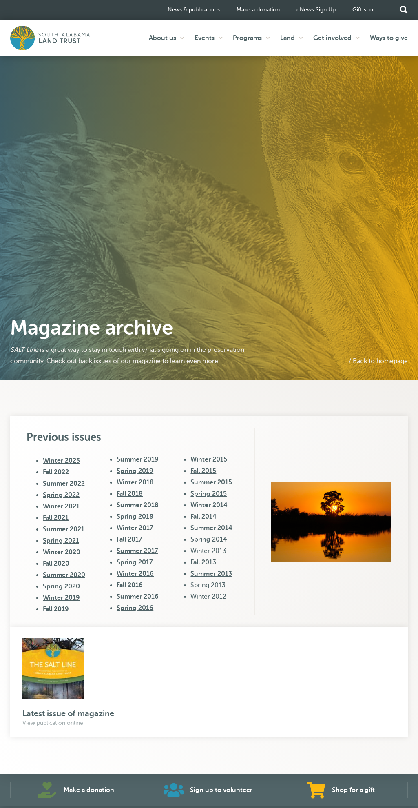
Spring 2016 (135, 608)
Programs (251, 37)
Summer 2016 (138, 596)
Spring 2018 (135, 516)
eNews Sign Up (316, 10)
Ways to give (389, 38)
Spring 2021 (61, 540)
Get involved (336, 37)
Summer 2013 (211, 573)
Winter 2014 (209, 505)
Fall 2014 (203, 516)
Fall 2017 (129, 539)
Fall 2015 (203, 471)
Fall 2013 (203, 562)
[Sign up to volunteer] (174, 790)
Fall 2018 (130, 493)
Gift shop (366, 10)
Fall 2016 (130, 585)
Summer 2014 (211, 528)
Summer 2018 (138, 505)
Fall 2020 (56, 563)
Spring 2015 (208, 493)
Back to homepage (380, 361)
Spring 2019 (135, 471)
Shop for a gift (353, 790)
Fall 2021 (56, 518)
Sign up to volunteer (221, 790)
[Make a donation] (47, 790)
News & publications (194, 10)
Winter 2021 (61, 506)
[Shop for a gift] (315, 790)
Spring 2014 (208, 539)
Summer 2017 (137, 551)
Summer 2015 (211, 482)
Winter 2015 (208, 459)
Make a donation (258, 10)
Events (209, 37)
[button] (403, 10)
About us (166, 37)
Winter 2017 (135, 528)
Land (291, 37)
